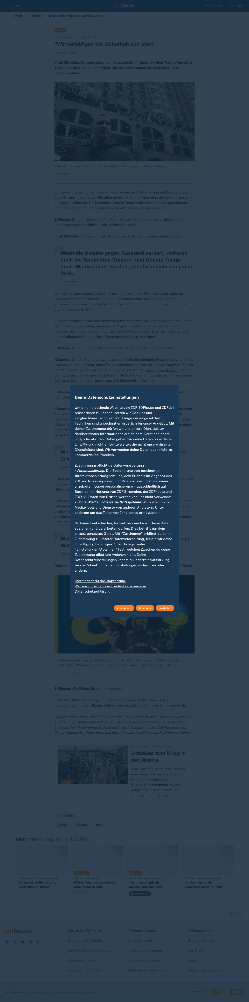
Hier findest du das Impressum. (100, 581)
